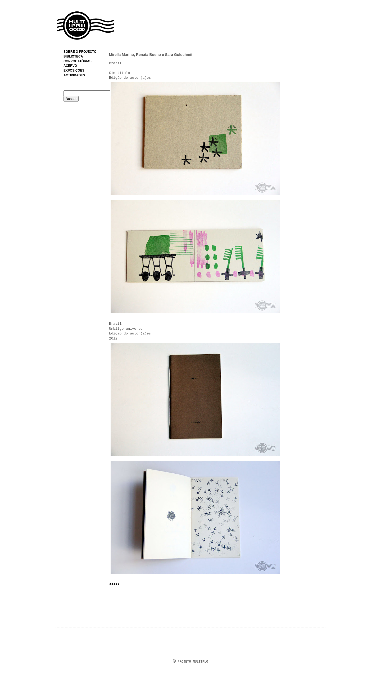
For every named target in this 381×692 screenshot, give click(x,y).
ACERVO (70, 66)
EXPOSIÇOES (74, 70)
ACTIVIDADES (74, 75)
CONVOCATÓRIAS (78, 61)
